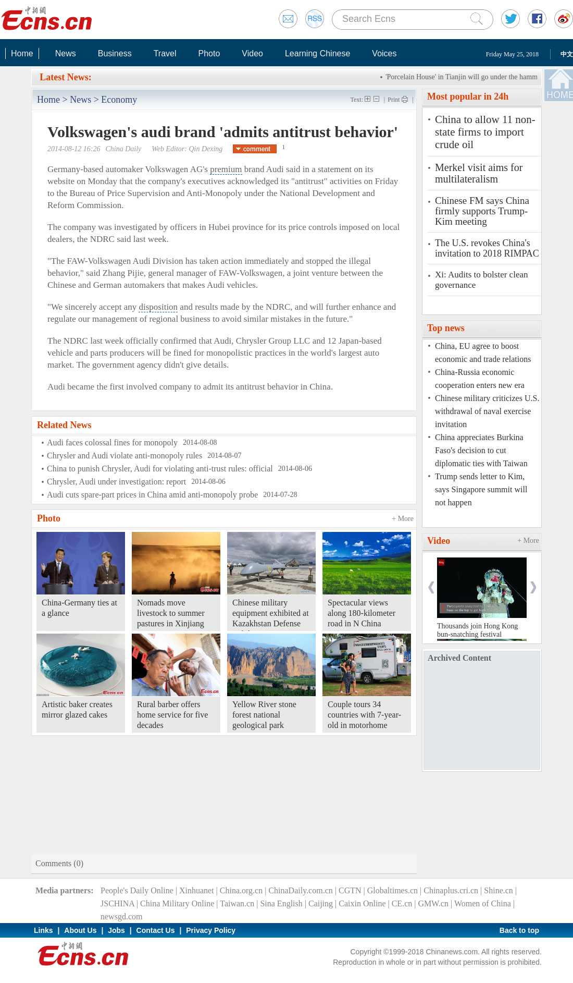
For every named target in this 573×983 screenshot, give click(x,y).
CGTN (350, 890)
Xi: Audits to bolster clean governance (481, 280)
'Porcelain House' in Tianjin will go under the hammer (468, 77)
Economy (119, 99)
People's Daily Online (137, 890)
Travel (165, 53)
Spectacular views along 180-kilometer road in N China (361, 613)
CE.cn (402, 903)
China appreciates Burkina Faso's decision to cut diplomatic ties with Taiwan (481, 450)
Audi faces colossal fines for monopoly (112, 442)
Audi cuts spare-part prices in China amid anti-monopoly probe (152, 494)
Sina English (281, 903)
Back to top (519, 930)
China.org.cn (241, 890)
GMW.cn (433, 903)
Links (43, 930)
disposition (158, 307)
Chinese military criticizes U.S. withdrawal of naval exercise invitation (487, 411)
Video (252, 53)
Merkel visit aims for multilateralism (478, 173)
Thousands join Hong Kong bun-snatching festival (477, 630)
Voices (384, 53)
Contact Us (155, 930)
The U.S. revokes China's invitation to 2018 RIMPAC (487, 248)
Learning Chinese (317, 53)
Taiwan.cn (237, 903)
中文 (566, 54)
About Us (80, 930)
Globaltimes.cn (392, 890)
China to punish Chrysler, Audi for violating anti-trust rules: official (160, 468)
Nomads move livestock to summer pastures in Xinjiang (171, 613)
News (65, 53)
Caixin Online (362, 903)
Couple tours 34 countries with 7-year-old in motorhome (364, 715)
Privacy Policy (210, 930)
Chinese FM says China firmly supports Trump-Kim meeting (482, 211)
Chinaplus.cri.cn (450, 890)
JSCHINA (117, 903)
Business (115, 53)
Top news (446, 328)
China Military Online (177, 903)
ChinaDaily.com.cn (300, 890)
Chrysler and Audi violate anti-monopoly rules (124, 455)
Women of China (482, 903)
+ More (403, 519)
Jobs (116, 930)
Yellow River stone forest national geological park (264, 715)
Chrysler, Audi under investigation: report (116, 481)
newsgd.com (121, 916)
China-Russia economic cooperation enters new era (480, 379)
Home (22, 53)
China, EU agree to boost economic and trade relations (483, 352)
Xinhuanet (196, 890)
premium (226, 169)
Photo (209, 53)
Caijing (320, 903)
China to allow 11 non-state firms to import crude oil (485, 132)
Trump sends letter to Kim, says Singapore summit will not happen (481, 489)
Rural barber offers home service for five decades (172, 715)
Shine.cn (498, 890)
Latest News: (65, 77)
